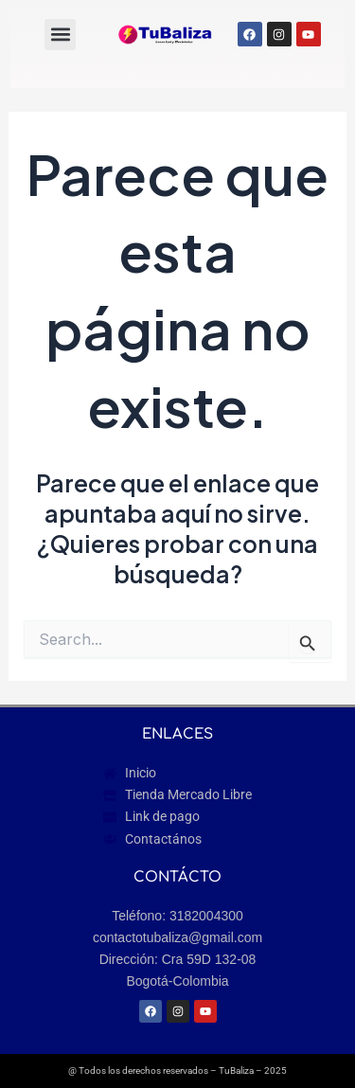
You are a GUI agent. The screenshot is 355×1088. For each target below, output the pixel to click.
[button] (60, 34)
